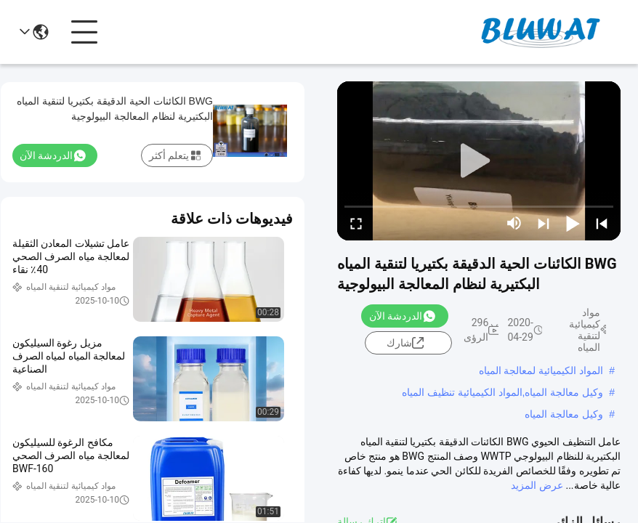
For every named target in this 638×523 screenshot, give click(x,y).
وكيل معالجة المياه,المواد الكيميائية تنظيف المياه (502, 392)
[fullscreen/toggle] (356, 223)
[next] (543, 223)
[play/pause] (572, 223)
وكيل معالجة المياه (564, 414)
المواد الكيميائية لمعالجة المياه (541, 370)
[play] (479, 161)
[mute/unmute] (514, 223)
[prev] (601, 223)
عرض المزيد (536, 485)
